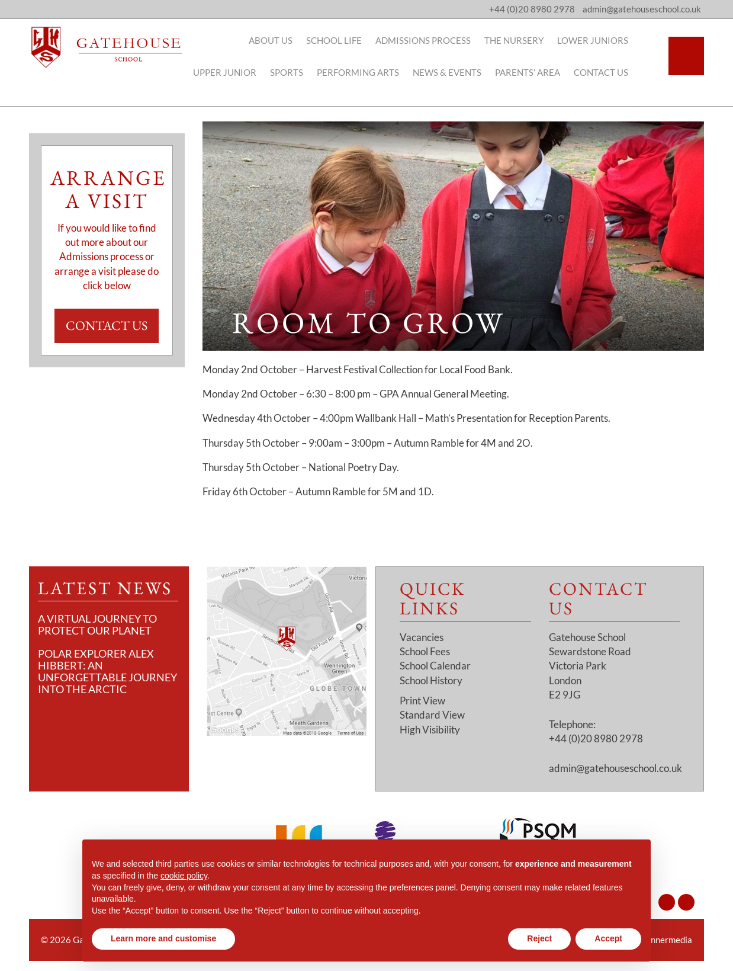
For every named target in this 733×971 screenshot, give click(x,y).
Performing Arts (374, 72)
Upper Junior (241, 72)
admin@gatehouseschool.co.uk (615, 768)
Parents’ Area (544, 72)
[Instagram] (666, 902)
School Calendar (435, 665)
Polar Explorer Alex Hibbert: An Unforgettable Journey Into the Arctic (107, 671)
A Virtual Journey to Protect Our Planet (97, 624)
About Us (287, 40)
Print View (422, 700)
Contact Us (617, 72)
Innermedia (670, 939)
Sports (303, 72)
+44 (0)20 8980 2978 (532, 9)
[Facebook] (686, 902)
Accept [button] (608, 938)
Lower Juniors (609, 40)
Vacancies (421, 637)
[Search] (686, 56)
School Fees (425, 651)
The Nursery (530, 40)
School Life (350, 40)
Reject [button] (539, 938)
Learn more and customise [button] (163, 938)
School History (431, 680)
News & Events (463, 72)
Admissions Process (439, 40)
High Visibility (430, 729)
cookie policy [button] (183, 875)
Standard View (432, 715)
